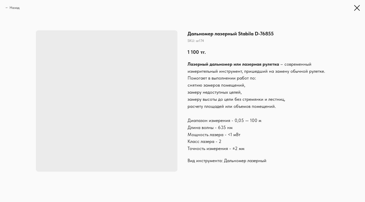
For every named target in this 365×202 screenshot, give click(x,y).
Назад (14, 8)
